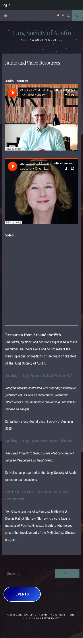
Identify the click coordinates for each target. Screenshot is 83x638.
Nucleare (29, 618)
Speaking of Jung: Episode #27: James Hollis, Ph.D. (39, 440)
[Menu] (5, 15)
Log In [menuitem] (6, 5)
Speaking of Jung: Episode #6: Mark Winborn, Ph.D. (39, 375)
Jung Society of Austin (41, 32)
